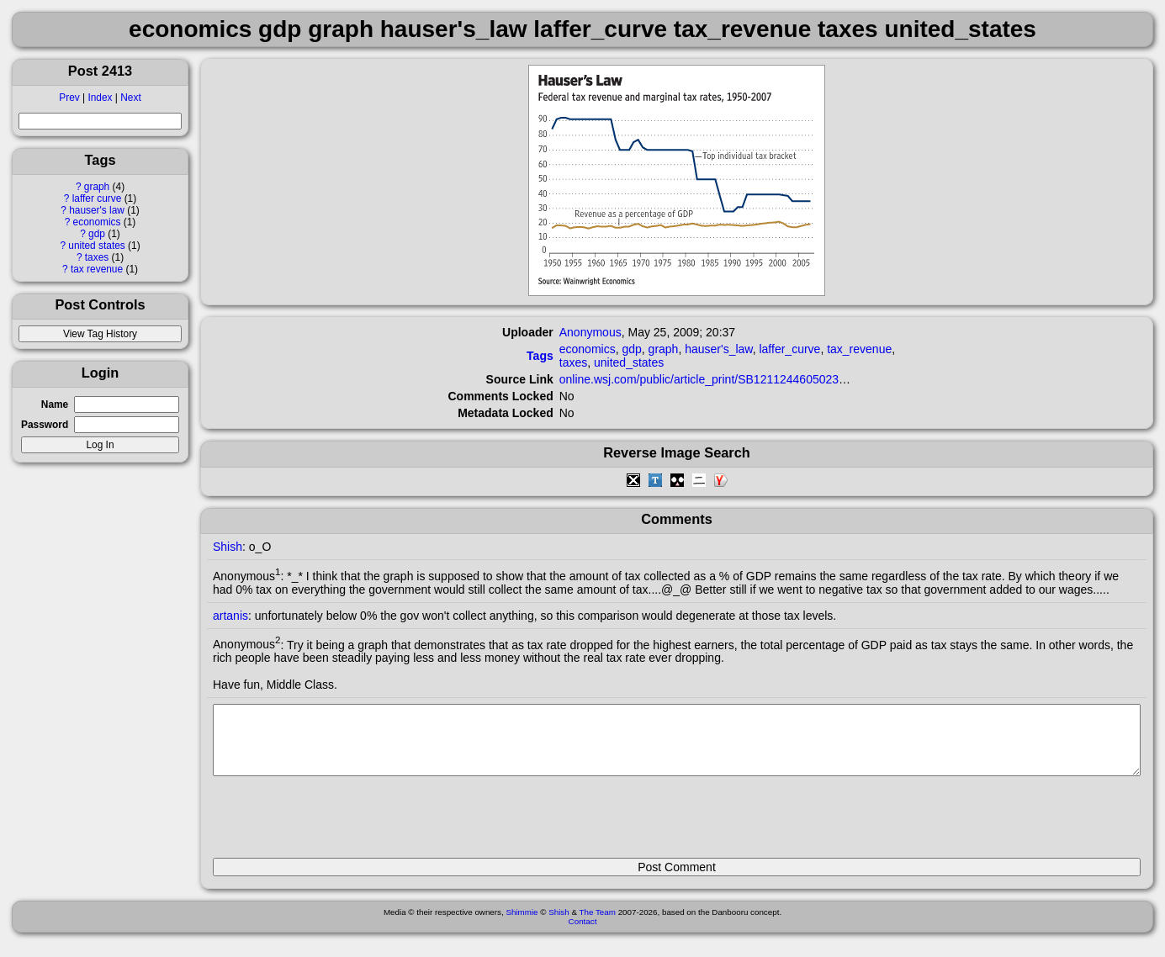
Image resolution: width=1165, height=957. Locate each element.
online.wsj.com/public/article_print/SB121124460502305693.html (728, 379)
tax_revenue (859, 349)
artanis (230, 615)
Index (99, 97)
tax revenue (97, 269)
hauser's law (96, 210)
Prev (69, 97)
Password (44, 425)
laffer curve (97, 198)
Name (54, 404)
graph (96, 187)
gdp (96, 234)
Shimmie (521, 924)
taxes (97, 257)
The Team (598, 924)
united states (96, 245)
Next (130, 97)
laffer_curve (789, 349)
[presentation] (341, 824)
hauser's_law (719, 349)
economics (97, 222)
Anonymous (590, 332)
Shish (227, 546)
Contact (583, 933)
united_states (629, 362)
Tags (540, 355)
